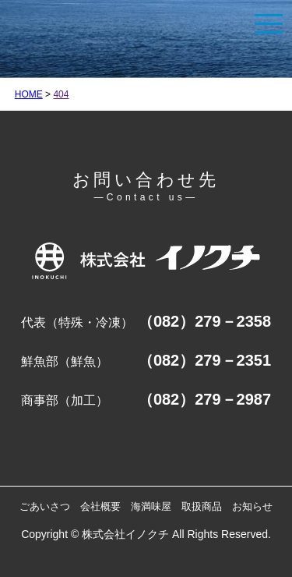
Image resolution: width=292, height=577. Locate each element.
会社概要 (100, 506)
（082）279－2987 (204, 399)
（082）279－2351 (204, 360)
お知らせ (252, 506)
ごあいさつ (44, 506)
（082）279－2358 (204, 321)
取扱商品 (201, 506)
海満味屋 (151, 506)
